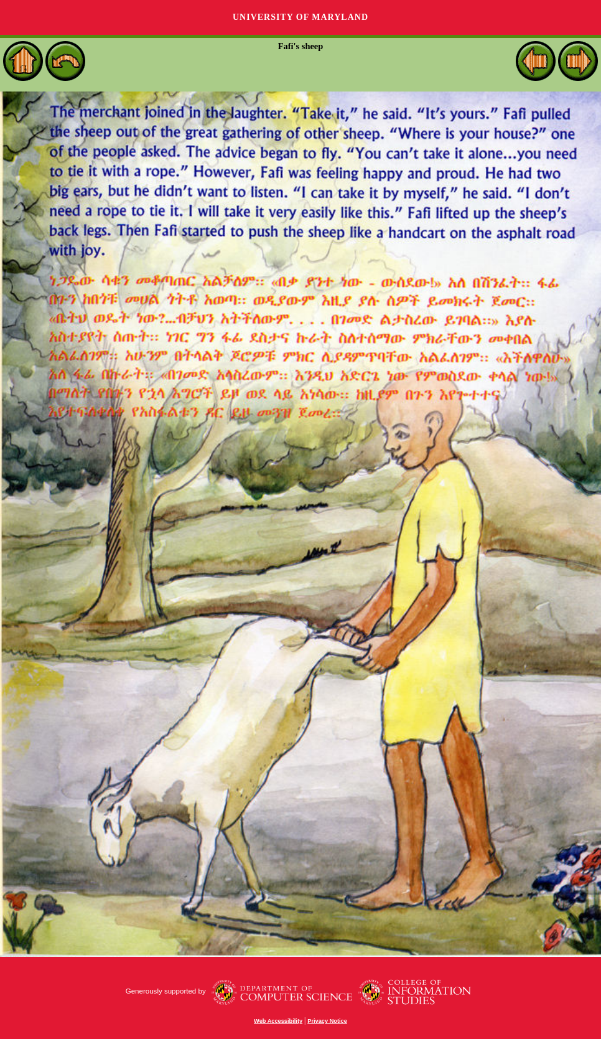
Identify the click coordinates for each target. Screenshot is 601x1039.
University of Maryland (300, 17)
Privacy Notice (327, 1021)
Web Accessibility (278, 1021)
